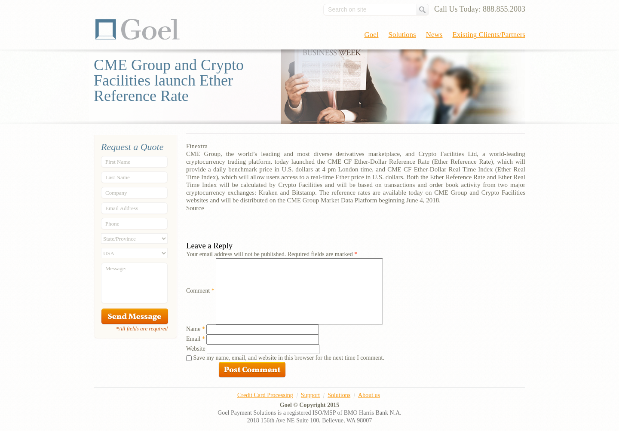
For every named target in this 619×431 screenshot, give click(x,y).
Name (195, 329)
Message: (115, 268)
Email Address (121, 208)
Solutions (402, 35)
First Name (117, 162)
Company (116, 193)
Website (195, 348)
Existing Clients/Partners (488, 35)
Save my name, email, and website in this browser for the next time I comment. (288, 358)
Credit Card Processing (265, 395)
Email (195, 339)
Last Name (117, 177)
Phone (112, 223)
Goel (137, 29)
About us (369, 395)
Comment (200, 290)
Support (310, 395)
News (434, 35)
